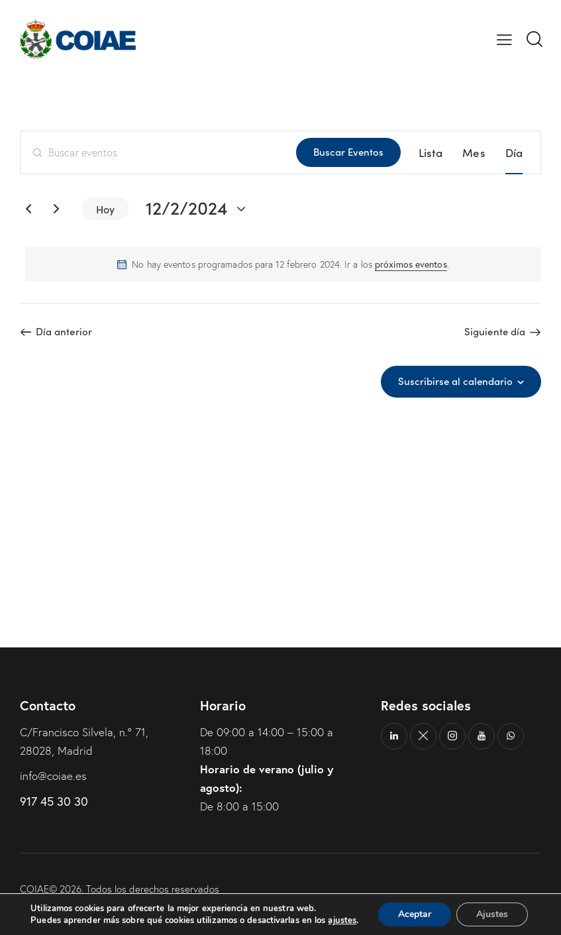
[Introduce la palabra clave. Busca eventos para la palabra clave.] (158, 152)
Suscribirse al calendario (455, 381)
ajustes (342, 920)
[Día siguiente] (56, 209)
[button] (504, 39)
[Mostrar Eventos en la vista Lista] (431, 152)
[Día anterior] (28, 209)
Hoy (105, 208)
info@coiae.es (53, 776)
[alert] (283, 264)
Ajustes (492, 914)
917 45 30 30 (54, 801)
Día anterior (64, 331)
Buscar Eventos (348, 151)
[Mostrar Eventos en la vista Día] (514, 152)
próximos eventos (411, 264)
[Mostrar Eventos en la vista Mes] (473, 152)
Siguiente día (494, 331)
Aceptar (414, 914)
